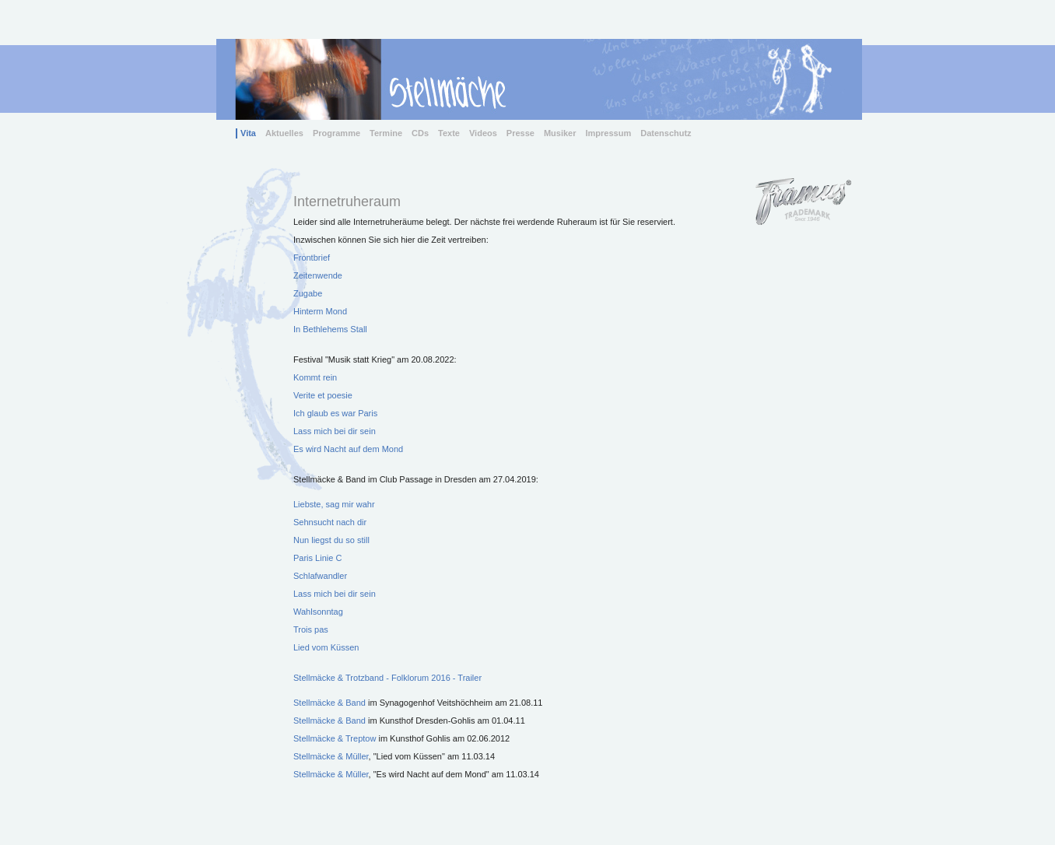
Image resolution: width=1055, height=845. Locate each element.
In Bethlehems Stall (330, 329)
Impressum (609, 133)
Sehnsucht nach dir (329, 522)
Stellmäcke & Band (330, 702)
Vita (248, 133)
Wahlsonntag (318, 611)
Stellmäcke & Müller (331, 756)
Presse (520, 133)
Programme (336, 133)
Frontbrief (311, 257)
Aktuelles (284, 133)
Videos (483, 133)
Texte (449, 133)
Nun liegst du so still (331, 540)
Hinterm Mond (320, 311)
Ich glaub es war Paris (335, 413)
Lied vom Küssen (326, 647)
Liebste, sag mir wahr (334, 504)
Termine (386, 133)
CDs (420, 133)
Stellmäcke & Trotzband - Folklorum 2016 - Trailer (387, 677)
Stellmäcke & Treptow (334, 738)
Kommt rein (315, 377)
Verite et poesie (322, 395)
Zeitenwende (317, 275)
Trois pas (310, 629)
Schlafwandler (320, 575)
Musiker (560, 133)
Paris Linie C (317, 558)
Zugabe (307, 293)
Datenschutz (665, 133)
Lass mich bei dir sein (334, 431)
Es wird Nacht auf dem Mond (348, 449)
